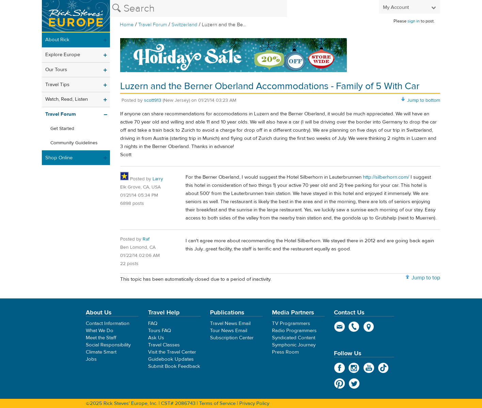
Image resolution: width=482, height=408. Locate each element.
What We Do (99, 330)
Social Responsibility (108, 345)
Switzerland (184, 24)
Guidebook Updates (171, 359)
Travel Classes (164, 345)
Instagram (354, 367)
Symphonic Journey (294, 345)
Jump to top (426, 277)
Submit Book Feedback (174, 366)
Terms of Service (217, 403)
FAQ (152, 323)
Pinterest (339, 383)
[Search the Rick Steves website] (198, 8)
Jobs (91, 359)
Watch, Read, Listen (66, 99)
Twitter (354, 383)
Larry (157, 179)
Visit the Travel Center (172, 352)
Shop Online (59, 157)
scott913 (152, 100)
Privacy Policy (254, 403)
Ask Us (156, 337)
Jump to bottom (423, 100)
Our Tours (56, 69)
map (368, 326)
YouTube (368, 367)
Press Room (285, 352)
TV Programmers (291, 323)
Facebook (339, 367)
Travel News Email (230, 323)
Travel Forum (152, 24)
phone (354, 326)
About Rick (57, 39)
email (339, 326)
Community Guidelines (74, 143)
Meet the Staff (101, 337)
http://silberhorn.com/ (386, 177)
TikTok (383, 367)
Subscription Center (232, 337)
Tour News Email (228, 330)
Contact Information (107, 323)
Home (127, 24)
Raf (146, 239)
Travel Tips (57, 84)
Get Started (62, 129)
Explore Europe (62, 54)
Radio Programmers (294, 330)
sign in (413, 21)
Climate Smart (101, 352)
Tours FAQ (159, 330)
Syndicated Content (293, 337)
